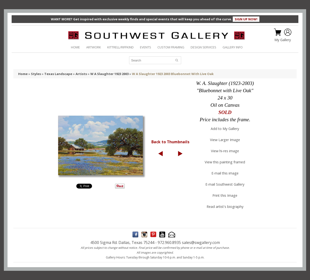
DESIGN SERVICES (203, 47)
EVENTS (145, 47)
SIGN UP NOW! (246, 19)
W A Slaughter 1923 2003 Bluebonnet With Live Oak (173, 74)
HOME (75, 47)
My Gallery (282, 40)
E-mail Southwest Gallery (224, 184)
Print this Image (224, 195)
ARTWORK (93, 47)
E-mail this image (225, 173)
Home (23, 74)
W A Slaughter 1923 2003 (109, 74)
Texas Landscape (58, 74)
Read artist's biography (225, 206)
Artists (81, 74)
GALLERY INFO (233, 47)
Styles (36, 74)
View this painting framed (225, 162)
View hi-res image (225, 151)
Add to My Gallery (225, 128)
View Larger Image (225, 139)
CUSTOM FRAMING (170, 47)
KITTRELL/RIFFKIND (120, 47)
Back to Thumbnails (170, 141)
